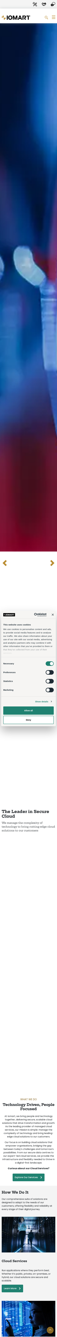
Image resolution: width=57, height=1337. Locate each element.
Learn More (10, 1288)
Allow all (28, 710)
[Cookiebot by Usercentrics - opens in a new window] (35, 615)
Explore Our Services (26, 1177)
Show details (41, 701)
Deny (28, 720)
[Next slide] (52, 563)
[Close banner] (53, 615)
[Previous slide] (5, 563)
